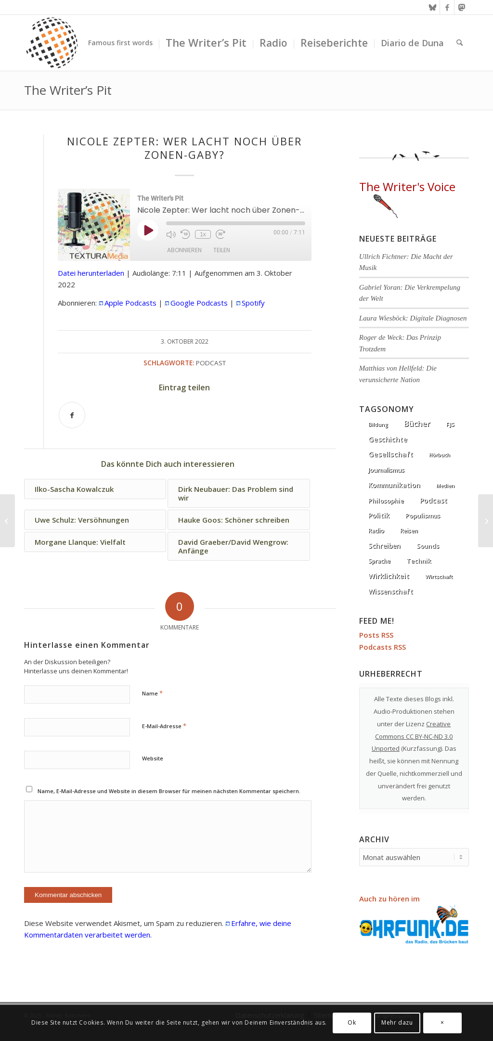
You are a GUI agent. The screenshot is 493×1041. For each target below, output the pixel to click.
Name (152, 693)
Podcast (211, 363)
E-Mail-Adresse (164, 725)
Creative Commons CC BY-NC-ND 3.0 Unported (412, 736)
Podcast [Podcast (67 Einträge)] (433, 500)
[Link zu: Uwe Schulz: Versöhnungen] (95, 520)
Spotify (253, 303)
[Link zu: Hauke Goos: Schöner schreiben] (239, 520)
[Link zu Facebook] (447, 7)
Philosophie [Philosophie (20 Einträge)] (386, 500)
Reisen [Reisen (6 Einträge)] (409, 530)
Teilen (221, 250)
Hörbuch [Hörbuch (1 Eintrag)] (439, 454)
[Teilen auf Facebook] (72, 415)
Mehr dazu (397, 1022)
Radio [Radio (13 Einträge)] (376, 531)
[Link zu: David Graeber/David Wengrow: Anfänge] (239, 546)
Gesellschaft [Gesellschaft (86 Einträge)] (390, 454)
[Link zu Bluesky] (433, 7)
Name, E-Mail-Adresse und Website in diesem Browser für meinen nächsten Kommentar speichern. (169, 791)
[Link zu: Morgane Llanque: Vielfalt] (95, 542)
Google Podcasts (199, 303)
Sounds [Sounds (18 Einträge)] (427, 545)
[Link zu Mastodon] (461, 7)
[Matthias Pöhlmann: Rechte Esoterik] (7, 520)
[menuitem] (120, 43)
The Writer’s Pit (68, 90)
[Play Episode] (147, 230)
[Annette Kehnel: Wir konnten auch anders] (485, 520)
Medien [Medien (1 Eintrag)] (445, 485)
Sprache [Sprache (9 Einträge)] (379, 561)
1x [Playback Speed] (203, 234)
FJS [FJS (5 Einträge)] (450, 424)
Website (152, 758)
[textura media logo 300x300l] (52, 43)
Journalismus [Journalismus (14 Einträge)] (386, 470)
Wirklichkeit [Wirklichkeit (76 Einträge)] (388, 575)
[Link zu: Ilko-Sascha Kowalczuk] (95, 489)
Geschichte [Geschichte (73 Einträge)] (387, 439)
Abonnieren (184, 250)
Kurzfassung (422, 748)
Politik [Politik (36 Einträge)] (378, 515)
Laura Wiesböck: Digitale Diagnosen (413, 318)
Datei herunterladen (91, 273)
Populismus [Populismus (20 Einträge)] (422, 515)
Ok (352, 1022)
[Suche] (459, 43)
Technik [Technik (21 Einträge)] (418, 560)
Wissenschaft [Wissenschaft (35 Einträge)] (390, 591)
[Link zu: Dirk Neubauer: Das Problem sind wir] (239, 493)
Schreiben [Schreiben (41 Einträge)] (384, 545)
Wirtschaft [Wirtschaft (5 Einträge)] (439, 576)
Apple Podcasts (130, 303)
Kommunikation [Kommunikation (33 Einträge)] (394, 485)
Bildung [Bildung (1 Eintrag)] (378, 424)
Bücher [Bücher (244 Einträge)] (417, 423)
